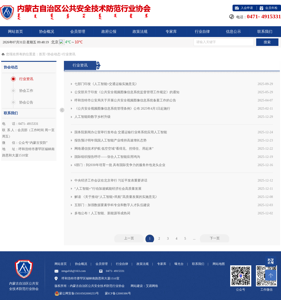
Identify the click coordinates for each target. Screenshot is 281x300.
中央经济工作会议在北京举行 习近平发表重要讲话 (173, 180)
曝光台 (179, 264)
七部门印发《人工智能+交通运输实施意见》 (173, 84)
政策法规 (140, 31)
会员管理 (77, 31)
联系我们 (264, 31)
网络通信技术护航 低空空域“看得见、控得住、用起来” (173, 148)
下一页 (215, 238)
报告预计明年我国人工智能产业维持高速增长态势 (173, 140)
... (194, 238)
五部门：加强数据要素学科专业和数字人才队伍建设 (173, 205)
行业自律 (202, 31)
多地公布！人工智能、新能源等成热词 (173, 213)
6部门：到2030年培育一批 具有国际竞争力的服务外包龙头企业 (173, 165)
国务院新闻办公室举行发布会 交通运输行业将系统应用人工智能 (173, 132)
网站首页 (15, 31)
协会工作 (26, 91)
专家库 (171, 31)
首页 (42, 54)
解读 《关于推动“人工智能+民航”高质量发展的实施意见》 (173, 197)
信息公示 (233, 31)
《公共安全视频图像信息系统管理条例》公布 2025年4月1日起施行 (173, 108)
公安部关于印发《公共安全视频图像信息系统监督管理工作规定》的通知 (173, 92)
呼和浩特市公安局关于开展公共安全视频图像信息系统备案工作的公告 (173, 100)
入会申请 (247, 8)
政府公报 (108, 31)
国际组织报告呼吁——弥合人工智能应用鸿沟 (173, 157)
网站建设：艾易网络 (144, 286)
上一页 (129, 238)
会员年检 (271, 8)
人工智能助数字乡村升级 (173, 117)
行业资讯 (26, 79)
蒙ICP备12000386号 (118, 293)
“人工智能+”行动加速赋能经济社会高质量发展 (173, 189)
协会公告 (26, 102)
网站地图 (219, 264)
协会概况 (46, 31)
